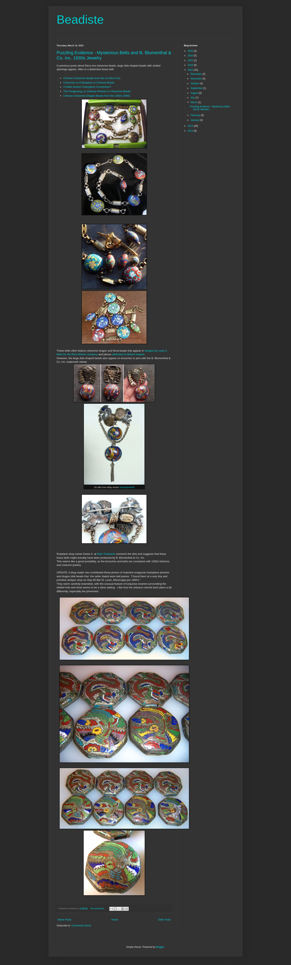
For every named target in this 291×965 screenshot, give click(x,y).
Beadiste (80, 19)
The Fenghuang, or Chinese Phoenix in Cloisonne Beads (97, 91)
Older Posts (164, 919)
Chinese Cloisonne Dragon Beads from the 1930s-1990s (96, 95)
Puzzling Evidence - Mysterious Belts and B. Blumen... (210, 108)
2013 (191, 130)
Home (115, 919)
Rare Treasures (106, 553)
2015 (191, 70)
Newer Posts (64, 919)
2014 (191, 126)
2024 (191, 55)
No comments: (97, 908)
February (196, 115)
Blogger (160, 947)
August (195, 93)
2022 (191, 60)
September (197, 88)
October (195, 83)
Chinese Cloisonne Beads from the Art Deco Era (91, 78)
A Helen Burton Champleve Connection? (87, 86)
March (194, 102)
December (196, 74)
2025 (191, 51)
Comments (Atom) (81, 925)
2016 (191, 65)
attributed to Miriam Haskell (128, 354)
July (193, 97)
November (196, 78)
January (195, 120)
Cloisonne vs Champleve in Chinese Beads (88, 82)
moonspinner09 (127, 487)
